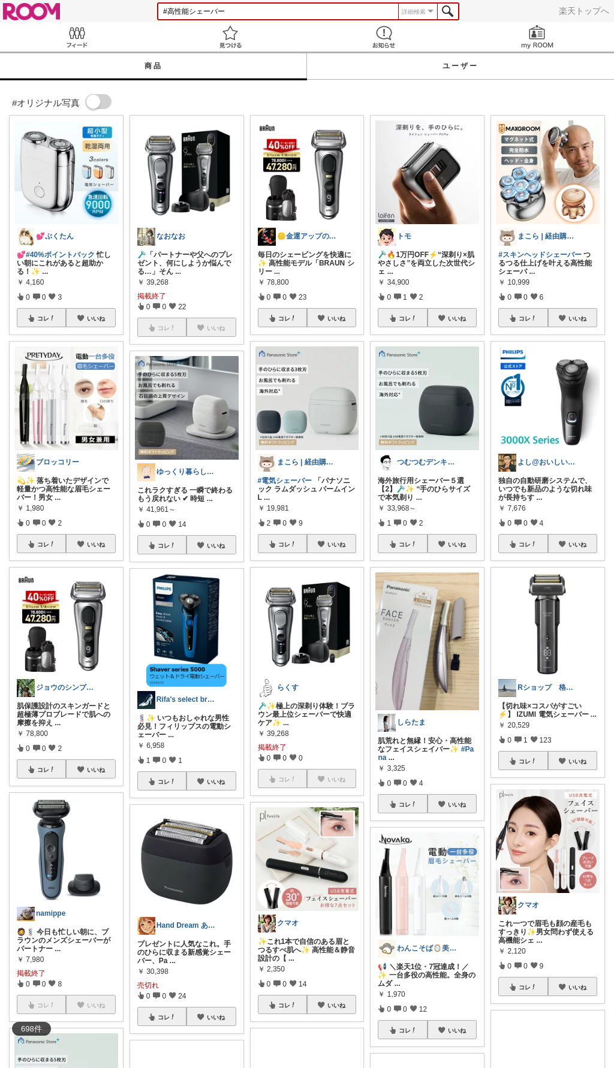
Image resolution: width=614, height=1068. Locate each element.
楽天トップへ (584, 11)
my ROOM (537, 37)
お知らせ (383, 37)
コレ (46, 318)
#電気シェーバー (285, 480)
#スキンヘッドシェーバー (540, 255)
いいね (96, 318)
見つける (230, 37)
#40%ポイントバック (60, 255)
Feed (77, 37)
